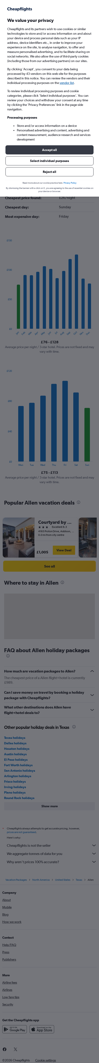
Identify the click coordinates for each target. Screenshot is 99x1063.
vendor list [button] (67, 83)
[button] (49, 149)
